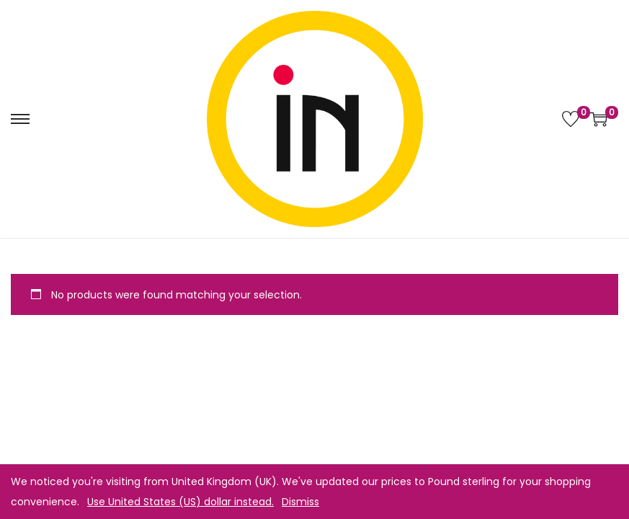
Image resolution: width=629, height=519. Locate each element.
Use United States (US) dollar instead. (180, 501)
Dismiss (300, 501)
